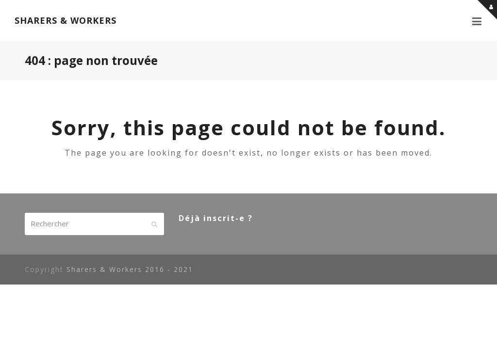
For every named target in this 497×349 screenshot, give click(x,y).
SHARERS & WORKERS (65, 20)
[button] (477, 21)
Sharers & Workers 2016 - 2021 (129, 269)
